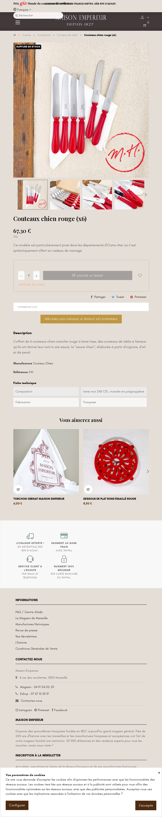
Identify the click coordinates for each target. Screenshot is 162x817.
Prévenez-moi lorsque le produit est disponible (81, 319)
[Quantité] (29, 275)
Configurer (17, 805)
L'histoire (21, 642)
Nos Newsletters (26, 636)
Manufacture (22, 363)
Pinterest (140, 297)
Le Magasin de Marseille (32, 618)
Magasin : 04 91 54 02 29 (37, 687)
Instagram (25, 710)
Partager (100, 297)
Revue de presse (27, 630)
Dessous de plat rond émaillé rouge (109, 499)
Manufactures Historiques (32, 624)
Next (145, 194)
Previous (16, 194)
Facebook (60, 710)
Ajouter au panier (87, 275)
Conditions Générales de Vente (36, 649)
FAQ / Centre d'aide (29, 612)
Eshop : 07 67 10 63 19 (34, 694)
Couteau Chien (43, 363)
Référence (20, 372)
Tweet (120, 297)
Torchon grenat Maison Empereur (38, 499)
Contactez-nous (31, 701)
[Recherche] (38, 15)
